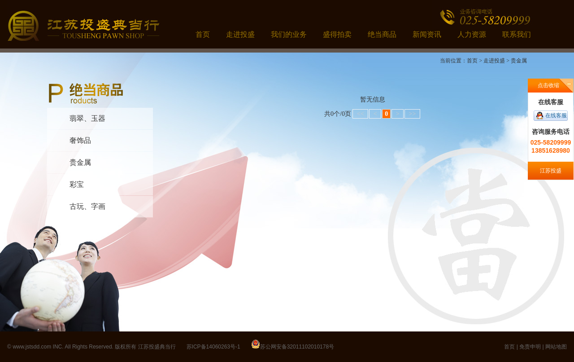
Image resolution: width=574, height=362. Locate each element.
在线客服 (556, 115)
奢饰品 (80, 140)
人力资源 (471, 34)
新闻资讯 (427, 34)
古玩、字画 (87, 206)
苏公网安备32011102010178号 (297, 347)
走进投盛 (240, 34)
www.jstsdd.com (32, 347)
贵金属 (80, 162)
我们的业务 (289, 34)
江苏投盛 (550, 171)
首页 (203, 34)
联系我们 (516, 34)
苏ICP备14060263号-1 (213, 347)
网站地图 (556, 347)
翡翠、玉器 (87, 118)
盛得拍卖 (337, 34)
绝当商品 (382, 34)
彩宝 (77, 184)
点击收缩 (548, 85)
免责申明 (530, 347)
